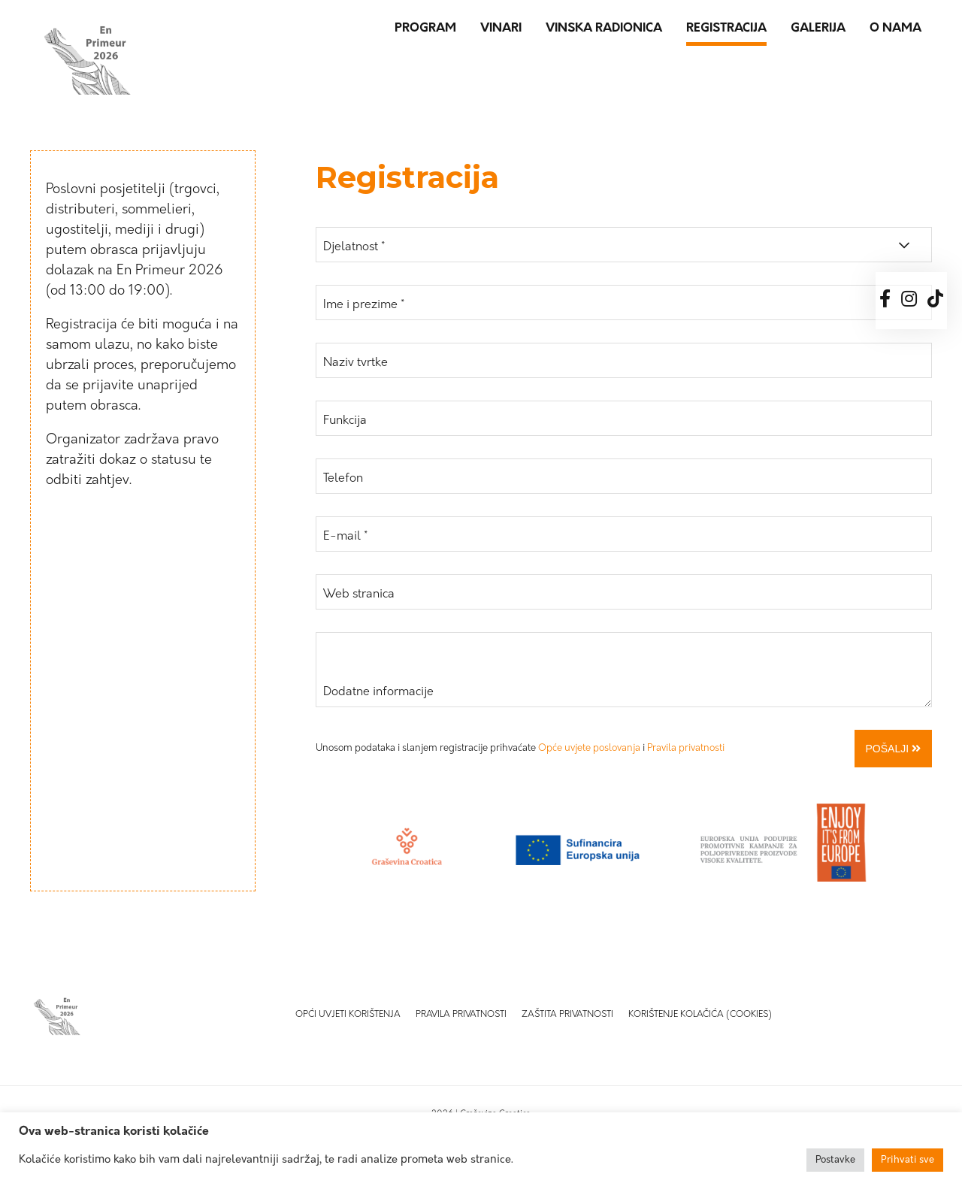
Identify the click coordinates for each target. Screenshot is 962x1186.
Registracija (726, 29)
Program (425, 29)
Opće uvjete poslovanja (589, 748)
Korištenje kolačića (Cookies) (700, 1014)
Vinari (501, 29)
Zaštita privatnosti (567, 1014)
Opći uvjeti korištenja (348, 1014)
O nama (895, 29)
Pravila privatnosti (686, 748)
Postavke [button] (835, 1160)
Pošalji (893, 749)
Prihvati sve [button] (907, 1160)
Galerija (818, 29)
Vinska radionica (604, 29)
